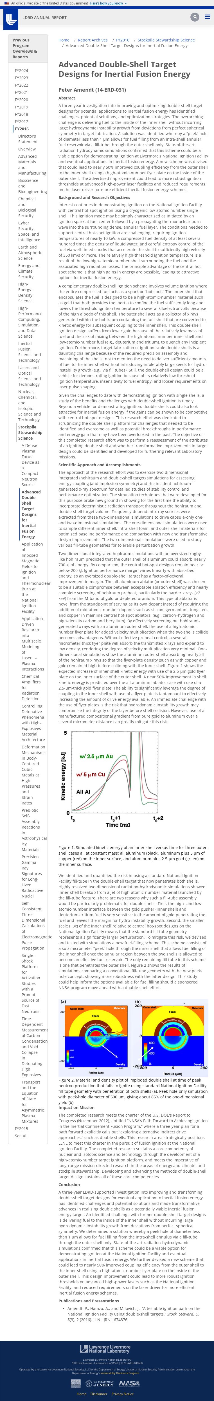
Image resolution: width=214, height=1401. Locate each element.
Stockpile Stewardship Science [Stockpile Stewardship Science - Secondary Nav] (30, 432)
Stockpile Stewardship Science (166, 40)
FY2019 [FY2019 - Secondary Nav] (21, 107)
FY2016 (122, 40)
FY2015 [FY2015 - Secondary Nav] (21, 1128)
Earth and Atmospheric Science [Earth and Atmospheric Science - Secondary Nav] (30, 252)
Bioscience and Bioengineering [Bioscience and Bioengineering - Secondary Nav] (31, 186)
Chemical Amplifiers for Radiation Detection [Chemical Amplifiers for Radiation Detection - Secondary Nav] (31, 687)
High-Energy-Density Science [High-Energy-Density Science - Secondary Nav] (25, 292)
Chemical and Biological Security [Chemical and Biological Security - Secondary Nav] (27, 207)
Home (63, 40)
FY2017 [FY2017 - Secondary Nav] (21, 121)
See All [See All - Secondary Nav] (21, 1135)
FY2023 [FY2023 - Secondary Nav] (21, 77)
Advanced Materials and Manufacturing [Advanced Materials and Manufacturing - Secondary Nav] (31, 165)
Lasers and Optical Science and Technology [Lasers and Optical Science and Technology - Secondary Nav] (29, 376)
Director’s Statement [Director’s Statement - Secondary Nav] (28, 138)
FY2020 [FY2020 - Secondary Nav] (21, 99)
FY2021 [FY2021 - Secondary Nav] (21, 92)
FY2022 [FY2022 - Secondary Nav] (21, 85)
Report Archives (93, 40)
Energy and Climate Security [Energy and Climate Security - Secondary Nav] (29, 271)
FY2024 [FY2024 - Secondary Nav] (21, 70)
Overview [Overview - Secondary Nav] (27, 149)
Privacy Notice (123, 1393)
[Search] (195, 19)
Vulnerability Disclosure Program (120, 1373)
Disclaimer (99, 1393)
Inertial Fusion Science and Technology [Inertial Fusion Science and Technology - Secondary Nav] (29, 352)
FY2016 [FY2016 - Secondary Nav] (22, 128)
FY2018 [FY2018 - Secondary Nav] (21, 114)
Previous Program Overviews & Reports (25, 48)
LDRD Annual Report (44, 17)
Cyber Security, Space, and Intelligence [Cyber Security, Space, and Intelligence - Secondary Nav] (29, 231)
